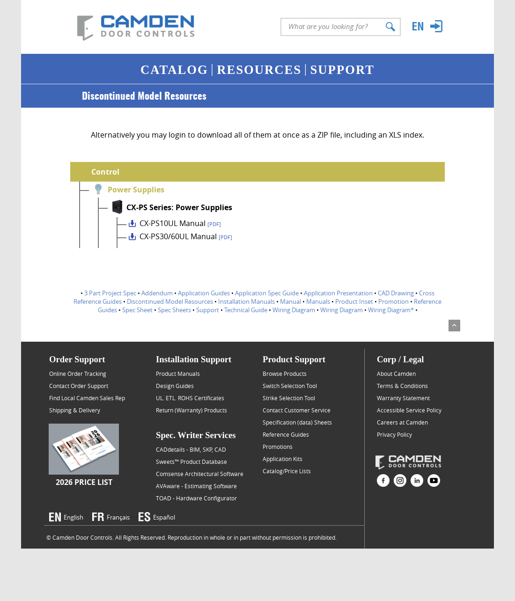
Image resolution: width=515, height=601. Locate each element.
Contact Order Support (78, 385)
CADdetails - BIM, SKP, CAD (191, 449)
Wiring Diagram (293, 310)
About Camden (396, 373)
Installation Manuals (246, 301)
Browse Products (285, 373)
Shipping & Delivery (74, 410)
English (73, 517)
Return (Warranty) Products (191, 410)
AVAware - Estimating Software (196, 486)
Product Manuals (178, 373)
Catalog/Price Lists (287, 471)
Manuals (318, 301)
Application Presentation (338, 293)
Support (207, 310)
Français (118, 517)
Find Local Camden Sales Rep (87, 398)
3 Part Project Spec (110, 293)
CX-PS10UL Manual (180, 223)
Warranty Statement (403, 398)
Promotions (278, 446)
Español (164, 517)
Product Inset (354, 301)
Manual (290, 301)
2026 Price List (84, 482)
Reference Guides (286, 434)
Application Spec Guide (267, 293)
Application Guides (204, 293)
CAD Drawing (396, 293)
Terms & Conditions (402, 385)
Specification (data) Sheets (297, 422)
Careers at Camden (402, 422)
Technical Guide (245, 310)
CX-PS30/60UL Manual (186, 236)
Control (105, 172)
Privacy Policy (394, 434)
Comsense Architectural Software (199, 473)
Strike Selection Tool (289, 398)
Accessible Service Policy (409, 410)
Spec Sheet (137, 310)
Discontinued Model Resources (170, 301)
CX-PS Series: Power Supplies (179, 207)
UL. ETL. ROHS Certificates (190, 398)
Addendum (157, 293)
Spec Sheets (174, 310)
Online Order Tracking (77, 373)
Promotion (393, 301)
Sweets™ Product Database (191, 461)
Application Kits (282, 458)
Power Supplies (136, 189)
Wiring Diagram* (391, 310)
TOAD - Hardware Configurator (196, 498)
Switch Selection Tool (290, 385)
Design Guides (175, 385)
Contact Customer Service (297, 410)
